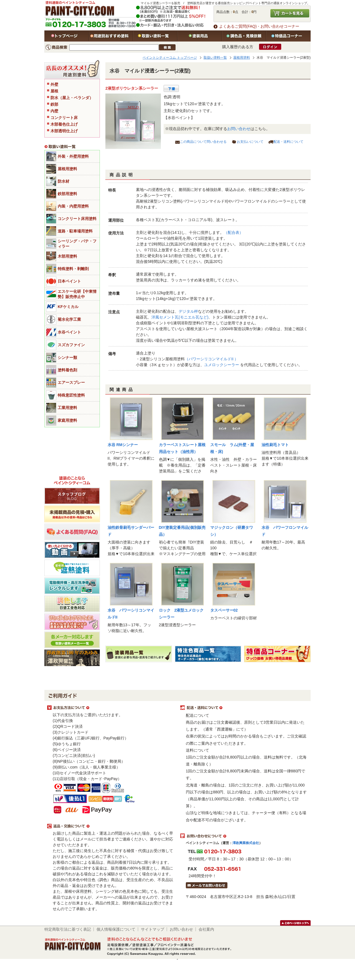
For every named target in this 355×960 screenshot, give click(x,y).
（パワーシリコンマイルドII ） (212, 359)
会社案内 (206, 929)
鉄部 (54, 104)
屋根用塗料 (241, 57)
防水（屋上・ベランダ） (71, 97)
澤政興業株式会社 (245, 843)
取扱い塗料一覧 (155, 36)
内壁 (54, 111)
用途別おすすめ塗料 (111, 36)
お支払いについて (250, 142)
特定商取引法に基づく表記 (67, 929)
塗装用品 (200, 36)
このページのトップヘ (295, 923)
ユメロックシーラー (222, 365)
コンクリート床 (64, 117)
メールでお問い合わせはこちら (206, 885)
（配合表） (233, 232)
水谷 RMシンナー (123, 445)
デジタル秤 (188, 311)
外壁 (54, 84)
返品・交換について (111, 826)
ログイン (270, 47)
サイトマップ (152, 929)
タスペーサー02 (224, 610)
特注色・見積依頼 (244, 36)
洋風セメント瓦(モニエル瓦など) (179, 317)
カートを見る (289, 13)
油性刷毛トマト (275, 445)
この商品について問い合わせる (203, 142)
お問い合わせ (238, 128)
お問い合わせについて (244, 836)
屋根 (54, 91)
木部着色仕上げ (64, 124)
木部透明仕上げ (64, 131)
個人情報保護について (116, 929)
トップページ (66, 36)
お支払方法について (111, 708)
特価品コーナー (288, 36)
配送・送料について (288, 142)
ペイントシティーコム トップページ (170, 57)
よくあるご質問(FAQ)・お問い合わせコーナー (259, 26)
